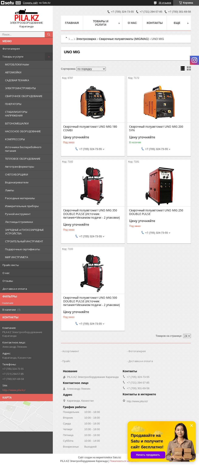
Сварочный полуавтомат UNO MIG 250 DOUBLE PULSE (156, 212)
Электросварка (86, 39)
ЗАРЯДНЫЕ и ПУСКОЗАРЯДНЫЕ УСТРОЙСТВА (24, 231)
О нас (6, 273)
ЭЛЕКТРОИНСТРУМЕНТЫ (20, 88)
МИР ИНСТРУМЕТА (16, 257)
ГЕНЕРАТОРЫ (13, 104)
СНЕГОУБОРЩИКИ (16, 174)
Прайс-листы (10, 265)
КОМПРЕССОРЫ (15, 139)
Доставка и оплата (14, 289)
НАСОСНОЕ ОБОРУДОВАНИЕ (23, 131)
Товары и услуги (12, 56)
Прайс (66, 361)
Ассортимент (70, 351)
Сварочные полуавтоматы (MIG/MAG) (124, 39)
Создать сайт (30, 2)
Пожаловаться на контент (124, 461)
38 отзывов (165, 2)
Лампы (9, 190)
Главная (72, 23)
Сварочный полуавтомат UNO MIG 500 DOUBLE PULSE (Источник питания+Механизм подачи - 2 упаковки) (91, 301)
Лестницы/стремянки (19, 222)
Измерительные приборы (22, 206)
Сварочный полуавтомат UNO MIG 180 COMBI (90, 128)
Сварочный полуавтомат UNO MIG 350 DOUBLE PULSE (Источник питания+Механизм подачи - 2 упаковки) (91, 213)
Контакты (155, 23)
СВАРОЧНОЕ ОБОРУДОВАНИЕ (23, 96)
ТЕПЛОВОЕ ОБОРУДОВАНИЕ (22, 158)
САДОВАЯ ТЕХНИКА (17, 80)
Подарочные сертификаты (22, 249)
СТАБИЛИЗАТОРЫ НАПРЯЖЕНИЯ (16, 113)
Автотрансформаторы (19, 166)
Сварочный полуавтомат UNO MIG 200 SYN (156, 128)
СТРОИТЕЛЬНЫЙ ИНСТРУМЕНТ (24, 241)
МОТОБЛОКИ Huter (17, 64)
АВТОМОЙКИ (13, 72)
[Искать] (49, 34)
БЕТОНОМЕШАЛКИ (17, 123)
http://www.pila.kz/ (14, 390)
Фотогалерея (11, 48)
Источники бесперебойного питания (23, 149)
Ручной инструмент (18, 214)
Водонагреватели (16, 182)
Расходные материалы (20, 198)
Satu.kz (117, 457)
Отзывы (7, 281)
